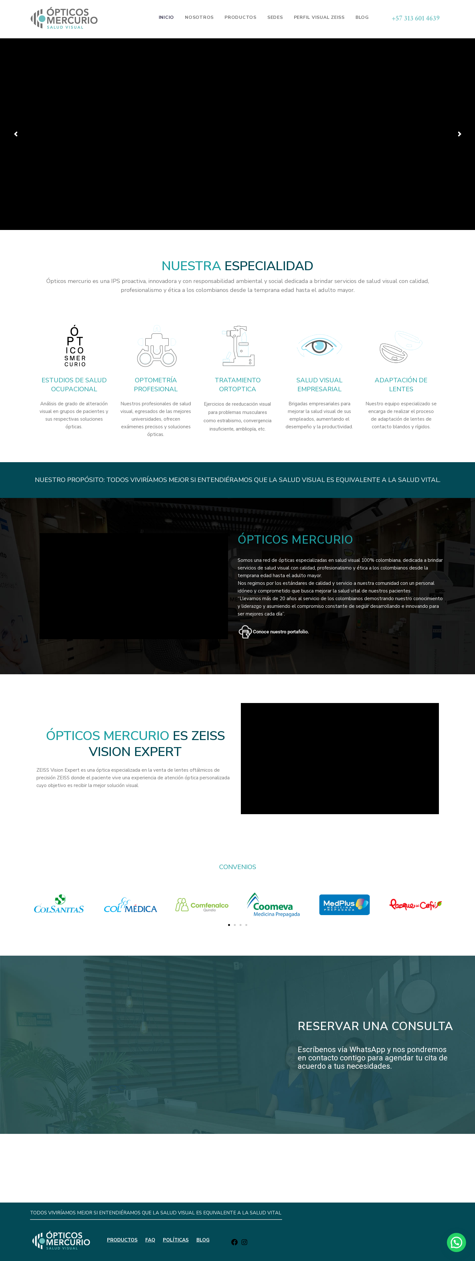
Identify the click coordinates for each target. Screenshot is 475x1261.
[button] (40, 906)
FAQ (150, 1165)
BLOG (203, 1165)
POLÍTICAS (176, 1165)
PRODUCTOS (122, 1165)
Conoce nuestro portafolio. (281, 632)
